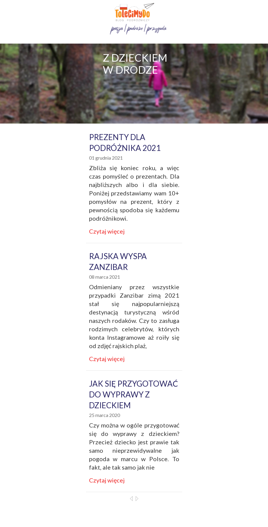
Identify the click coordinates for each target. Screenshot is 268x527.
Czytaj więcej (107, 231)
